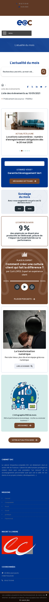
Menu (11, 33)
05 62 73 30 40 (9, 580)
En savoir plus (24, 600)
